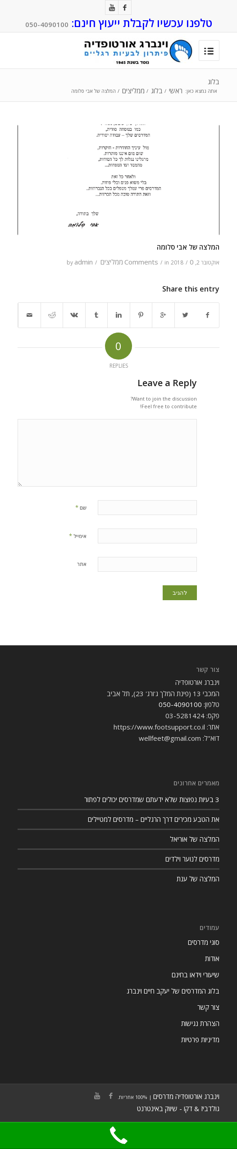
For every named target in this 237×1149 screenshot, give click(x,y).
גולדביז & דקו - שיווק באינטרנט (178, 1108)
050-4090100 (46, 24)
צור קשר (208, 1007)
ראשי (175, 90)
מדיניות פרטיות (200, 1039)
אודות (212, 958)
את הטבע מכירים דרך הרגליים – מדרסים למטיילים (153, 819)
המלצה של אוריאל (194, 839)
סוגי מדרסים (203, 942)
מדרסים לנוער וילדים (192, 858)
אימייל (78, 536)
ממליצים (133, 90)
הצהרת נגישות (200, 1023)
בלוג (213, 81)
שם (81, 507)
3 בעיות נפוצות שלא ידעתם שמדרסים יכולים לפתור (151, 799)
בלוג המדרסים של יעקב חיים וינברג (173, 990)
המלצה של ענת (198, 878)
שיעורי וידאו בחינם (195, 974)
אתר (82, 564)
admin (83, 261)
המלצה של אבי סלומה (188, 246)
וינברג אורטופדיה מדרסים (186, 1096)
